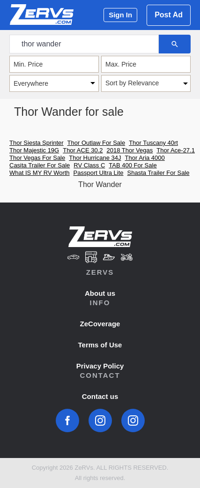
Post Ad (169, 15)
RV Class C (89, 165)
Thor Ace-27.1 (175, 150)
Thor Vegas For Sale (37, 157)
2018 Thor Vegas (129, 150)
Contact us (100, 396)
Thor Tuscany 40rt (153, 142)
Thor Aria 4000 (145, 157)
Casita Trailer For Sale (39, 165)
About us (100, 293)
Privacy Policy (100, 366)
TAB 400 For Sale (132, 165)
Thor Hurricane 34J (95, 157)
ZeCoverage (100, 324)
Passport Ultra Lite (99, 172)
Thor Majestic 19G (34, 150)
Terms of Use (100, 345)
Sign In (120, 15)
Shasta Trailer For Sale (158, 172)
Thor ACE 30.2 (83, 150)
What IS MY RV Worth (39, 172)
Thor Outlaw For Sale (96, 142)
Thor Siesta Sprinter (36, 142)
